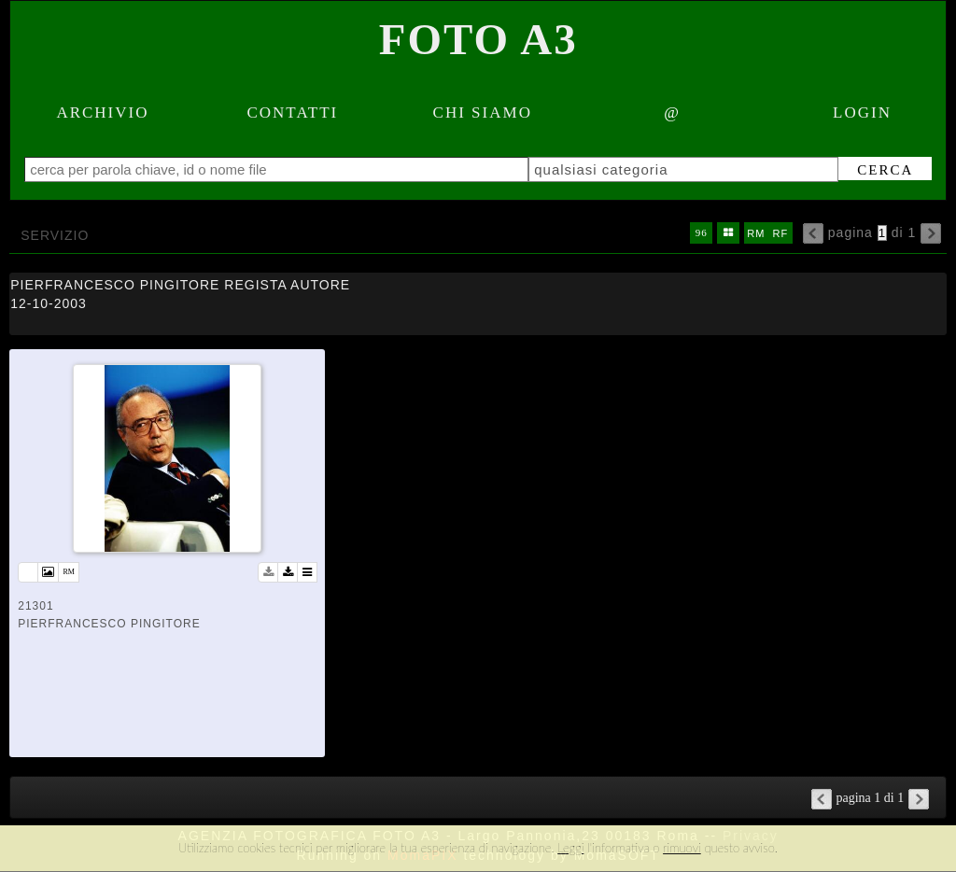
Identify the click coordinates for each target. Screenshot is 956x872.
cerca (885, 169)
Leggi (570, 847)
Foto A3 (478, 39)
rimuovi (682, 847)
